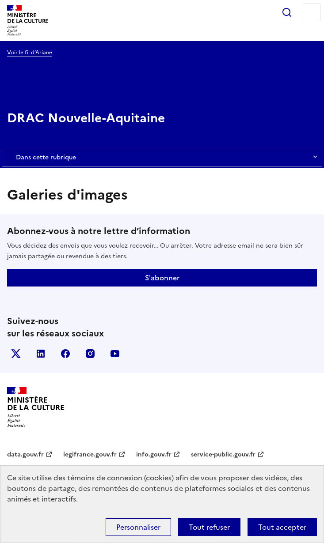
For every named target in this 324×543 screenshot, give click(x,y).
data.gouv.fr (25, 454)
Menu (311, 12)
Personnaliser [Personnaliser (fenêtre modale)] (138, 527)
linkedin (41, 353)
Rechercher (287, 12)
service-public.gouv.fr (223, 454)
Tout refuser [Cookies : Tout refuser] (209, 527)
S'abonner (162, 277)
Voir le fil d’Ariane (29, 53)
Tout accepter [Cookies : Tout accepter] (282, 527)
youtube (115, 353)
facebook (65, 353)
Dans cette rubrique (162, 157)
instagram (90, 353)
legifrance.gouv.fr (90, 454)
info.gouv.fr (154, 454)
